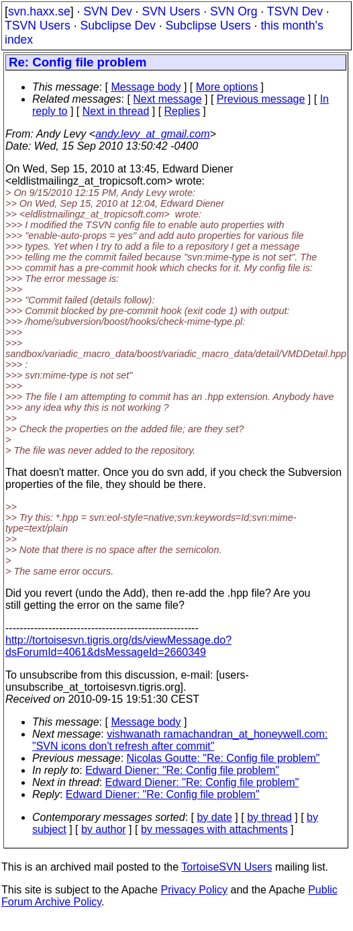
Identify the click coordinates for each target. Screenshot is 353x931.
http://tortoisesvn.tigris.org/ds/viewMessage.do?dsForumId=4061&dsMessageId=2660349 (118, 646)
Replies (182, 111)
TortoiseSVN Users (226, 867)
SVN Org (233, 11)
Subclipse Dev (117, 25)
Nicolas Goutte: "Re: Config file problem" (223, 758)
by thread (269, 817)
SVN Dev (107, 11)
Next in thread (116, 111)
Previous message (261, 99)
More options (227, 87)
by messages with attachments (214, 829)
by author (103, 829)
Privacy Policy (194, 889)
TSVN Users (37, 25)
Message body (146, 87)
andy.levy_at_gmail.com (152, 134)
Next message (167, 99)
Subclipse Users (208, 25)
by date (214, 817)
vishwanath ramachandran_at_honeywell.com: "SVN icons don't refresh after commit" (179, 740)
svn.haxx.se (39, 11)
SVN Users (171, 11)
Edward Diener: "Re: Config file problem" (182, 770)
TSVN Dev (295, 11)
